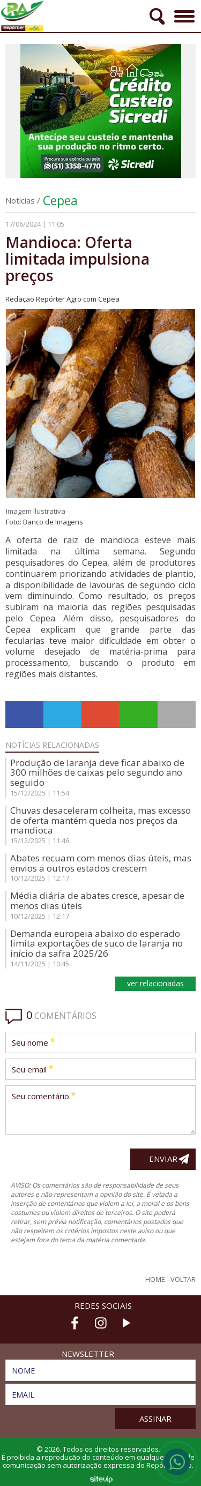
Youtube (126, 1322)
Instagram (101, 1322)
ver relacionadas (155, 983)
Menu (183, 12)
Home (155, 1279)
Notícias (20, 200)
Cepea (60, 200)
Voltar (183, 1279)
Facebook (75, 1322)
